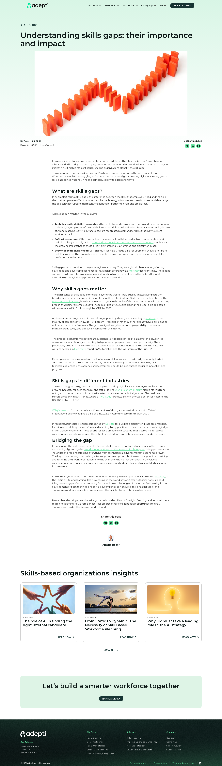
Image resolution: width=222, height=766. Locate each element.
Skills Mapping (133, 738)
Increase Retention (135, 745)
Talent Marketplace (96, 745)
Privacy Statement (139, 763)
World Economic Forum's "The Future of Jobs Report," (114, 449)
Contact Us (171, 742)
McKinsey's (80, 349)
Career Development (97, 749)
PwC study (105, 396)
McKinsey (134, 270)
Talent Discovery (95, 738)
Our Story (171, 738)
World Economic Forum (65, 301)
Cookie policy (160, 763)
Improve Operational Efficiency (141, 742)
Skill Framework (174, 745)
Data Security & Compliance (100, 753)
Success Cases (173, 749)
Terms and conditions (183, 763)
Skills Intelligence (95, 742)
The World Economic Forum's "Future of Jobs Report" (122, 242)
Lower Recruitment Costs (139, 749)
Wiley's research (61, 410)
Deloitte (110, 424)
